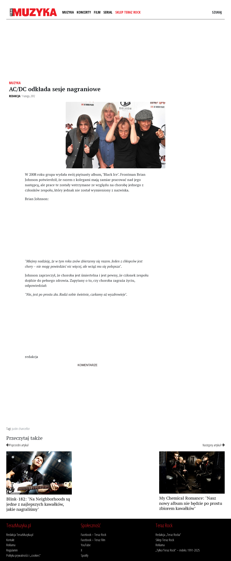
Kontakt (10, 539)
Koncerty (84, 12)
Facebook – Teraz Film (93, 539)
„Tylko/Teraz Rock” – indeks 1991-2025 (178, 550)
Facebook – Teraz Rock (93, 534)
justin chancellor (21, 428)
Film (97, 12)
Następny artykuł (214, 445)
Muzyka (68, 12)
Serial (107, 12)
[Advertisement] (115, 50)
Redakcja (14, 96)
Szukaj (217, 12)
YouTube (86, 544)
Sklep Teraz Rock (128, 12)
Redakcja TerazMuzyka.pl (19, 534)
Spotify (84, 555)
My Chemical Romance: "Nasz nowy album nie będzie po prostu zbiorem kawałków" (190, 503)
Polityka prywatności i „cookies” (23, 555)
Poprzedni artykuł (17, 445)
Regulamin (12, 550)
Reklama (10, 544)
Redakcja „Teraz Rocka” (168, 534)
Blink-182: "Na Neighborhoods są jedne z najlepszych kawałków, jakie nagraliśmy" (38, 504)
